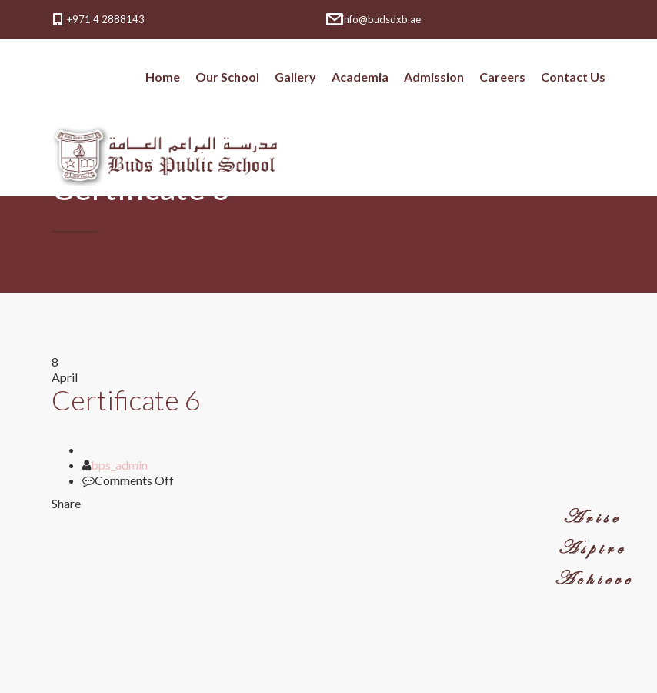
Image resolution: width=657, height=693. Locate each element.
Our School (227, 76)
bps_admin (119, 464)
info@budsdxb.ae (381, 19)
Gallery (295, 76)
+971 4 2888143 (106, 19)
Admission (434, 76)
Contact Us (573, 76)
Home (162, 76)
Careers (502, 76)
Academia (360, 76)
